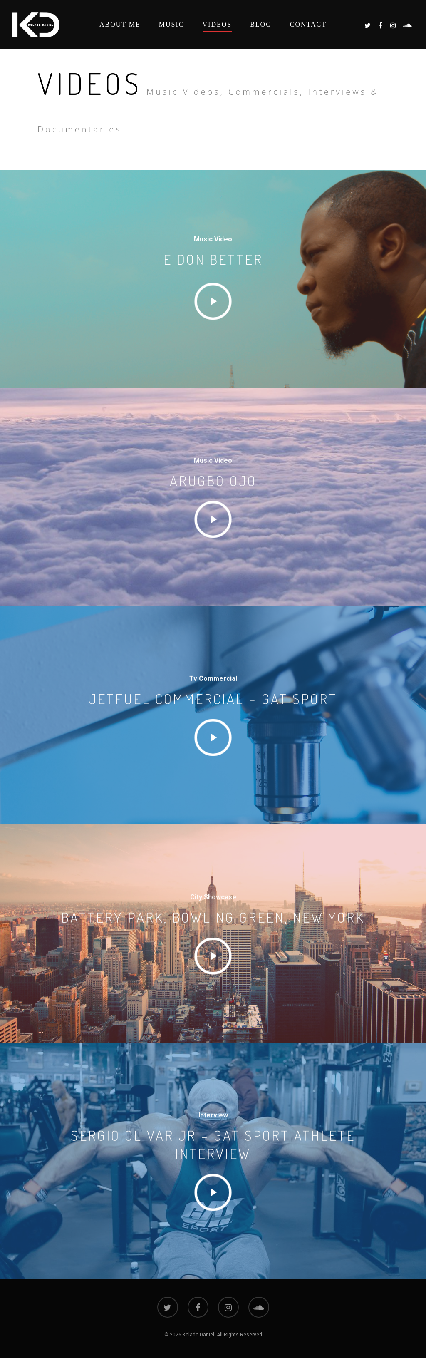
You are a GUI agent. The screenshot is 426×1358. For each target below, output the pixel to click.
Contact (308, 24)
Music (171, 24)
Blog (261, 24)
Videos (217, 24)
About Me (120, 24)
